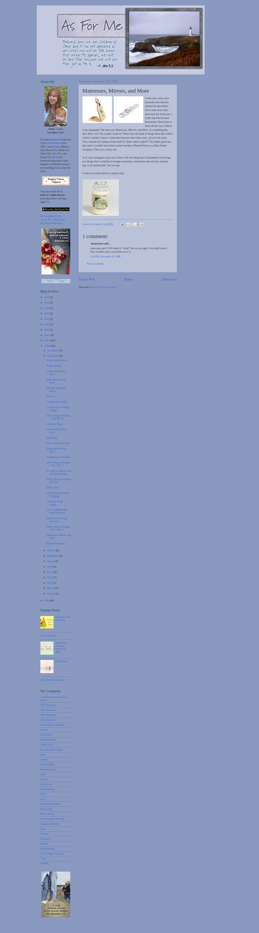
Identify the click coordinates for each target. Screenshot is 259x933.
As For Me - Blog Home (52, 219)
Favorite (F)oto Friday (51, 749)
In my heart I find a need (52, 680)
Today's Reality (54, 365)
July (49, 566)
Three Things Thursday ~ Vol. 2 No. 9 (58, 464)
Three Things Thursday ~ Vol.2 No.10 (58, 417)
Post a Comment (95, 263)
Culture (44, 729)
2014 (47, 308)
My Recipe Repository (51, 223)
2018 (47, 302)
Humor (44, 779)
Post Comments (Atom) (104, 287)
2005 (47, 600)
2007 (47, 340)
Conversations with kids (52, 725)
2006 (47, 346)
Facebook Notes (48, 739)
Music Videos (47, 814)
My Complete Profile (51, 216)
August (51, 561)
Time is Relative (48, 635)
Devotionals (46, 734)
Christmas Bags (54, 424)
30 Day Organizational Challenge (58, 495)
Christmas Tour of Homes (63, 619)
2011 (47, 319)
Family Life (46, 744)
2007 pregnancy (48, 710)
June (49, 572)
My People (52, 438)
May (49, 577)
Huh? (43, 774)
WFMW (44, 863)
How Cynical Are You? (58, 443)
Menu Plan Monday (50, 804)
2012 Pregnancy (48, 719)
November (52, 356)
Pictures (44, 833)
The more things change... (55, 503)
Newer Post (87, 279)
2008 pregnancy (48, 715)
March (50, 588)
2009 (47, 329)
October (51, 550)
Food (43, 754)
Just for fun (46, 784)
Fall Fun (51, 396)
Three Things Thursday (52, 853)
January (51, 593)
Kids (42, 794)
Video (43, 858)
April (50, 583)
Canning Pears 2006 (57, 401)
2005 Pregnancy (48, 705)
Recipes (44, 843)
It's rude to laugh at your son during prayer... (59, 472)
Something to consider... (59, 457)
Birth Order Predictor (57, 360)
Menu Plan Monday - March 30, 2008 (60, 647)
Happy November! (56, 543)
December (52, 350)
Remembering (47, 848)
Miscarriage (46, 809)
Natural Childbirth (49, 824)
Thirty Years (61, 661)
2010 (47, 324)
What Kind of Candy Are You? (57, 520)
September (52, 556)
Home (128, 279)
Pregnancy (45, 838)
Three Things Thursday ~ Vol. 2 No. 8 (58, 528)
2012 (47, 313)
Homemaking (47, 764)
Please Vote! (53, 487)
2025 (47, 297)
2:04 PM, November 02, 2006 (106, 256)
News (43, 829)
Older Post (169, 279)
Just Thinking (47, 789)
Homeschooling (48, 769)
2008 (47, 335)
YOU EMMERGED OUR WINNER (57, 511)
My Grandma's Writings (52, 819)
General (44, 759)
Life (42, 799)
